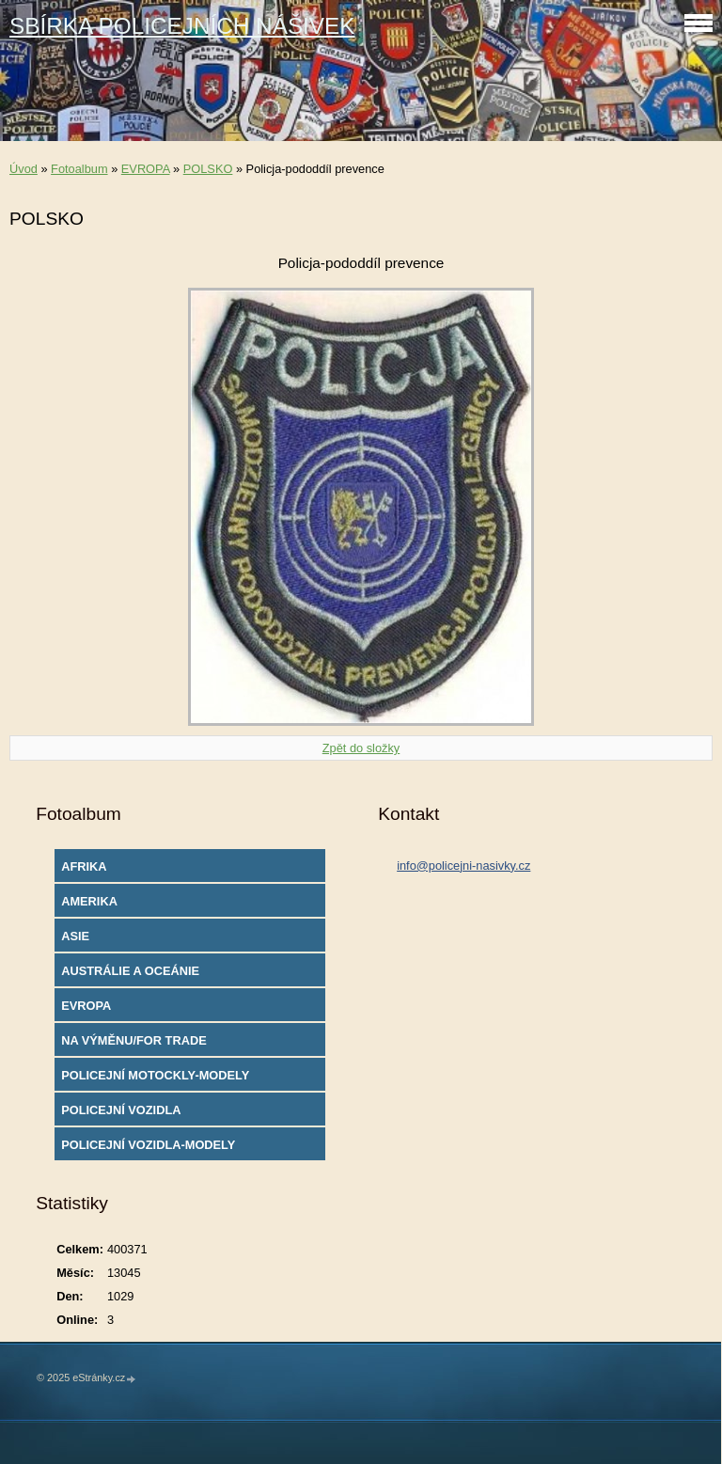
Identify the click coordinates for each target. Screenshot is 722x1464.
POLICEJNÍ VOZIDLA (120, 1110)
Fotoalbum (79, 169)
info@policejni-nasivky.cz (463, 865)
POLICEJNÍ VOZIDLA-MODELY (148, 1145)
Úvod (23, 169)
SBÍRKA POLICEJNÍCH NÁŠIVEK (182, 26)
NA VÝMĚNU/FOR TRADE (134, 1040)
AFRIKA (83, 866)
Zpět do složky (361, 748)
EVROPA (145, 169)
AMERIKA (89, 901)
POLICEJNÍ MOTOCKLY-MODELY (155, 1075)
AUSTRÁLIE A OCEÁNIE (130, 971)
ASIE (75, 936)
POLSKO (208, 169)
